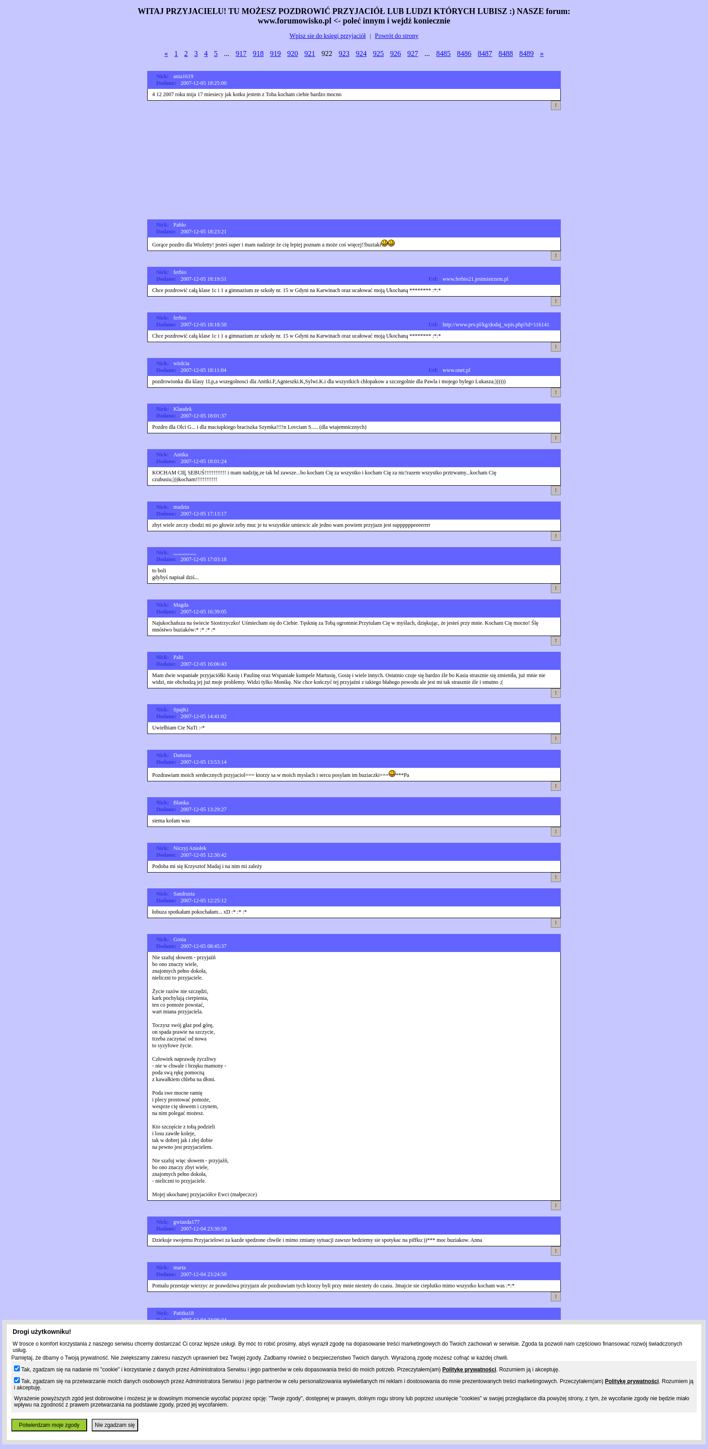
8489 (526, 53)
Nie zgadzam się (115, 1425)
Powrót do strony (396, 36)
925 (378, 53)
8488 (505, 53)
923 (344, 53)
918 (258, 53)
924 (361, 53)
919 (275, 53)
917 (241, 53)
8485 (443, 53)
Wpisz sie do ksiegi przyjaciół (327, 36)
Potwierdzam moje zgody (49, 1425)
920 (292, 53)
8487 (485, 53)
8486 (464, 53)
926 (395, 53)
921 (309, 53)
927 (412, 53)
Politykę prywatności (469, 1369)
